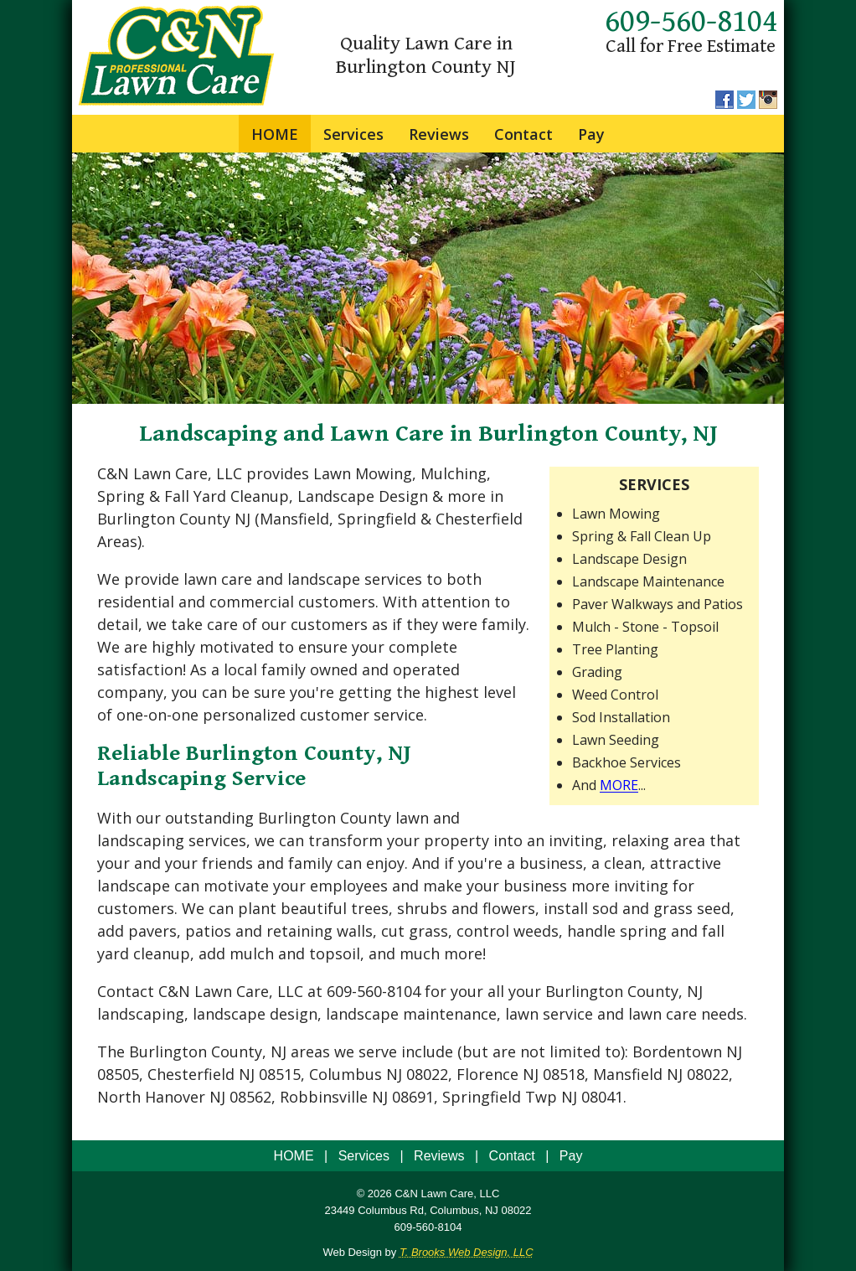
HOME (274, 134)
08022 (427, 1074)
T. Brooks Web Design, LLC (467, 1252)
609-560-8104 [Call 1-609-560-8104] (691, 21)
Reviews (439, 134)
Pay (591, 134)
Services (353, 134)
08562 (250, 1097)
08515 (280, 1074)
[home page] (176, 103)
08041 (602, 1097)
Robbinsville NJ (334, 1097)
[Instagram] (768, 104)
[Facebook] (724, 104)
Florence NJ (497, 1074)
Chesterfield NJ (201, 1074)
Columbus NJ (355, 1074)
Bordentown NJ (687, 1051)
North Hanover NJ (161, 1097)
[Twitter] (746, 104)
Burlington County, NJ (624, 991)
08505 (118, 1074)
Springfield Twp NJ (509, 1097)
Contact (523, 134)
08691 (413, 1097)
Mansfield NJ (638, 1074)
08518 (564, 1074)
